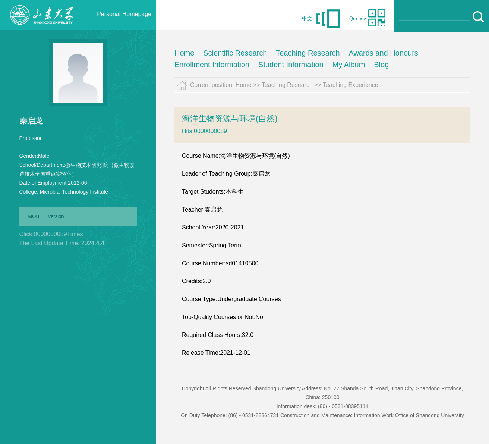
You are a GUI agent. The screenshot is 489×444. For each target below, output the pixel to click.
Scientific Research (235, 53)
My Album (348, 64)
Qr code (357, 18)
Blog (381, 64)
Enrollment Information (211, 64)
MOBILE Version (46, 216)
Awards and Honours (383, 53)
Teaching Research (308, 53)
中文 (307, 18)
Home (184, 53)
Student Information (291, 64)
